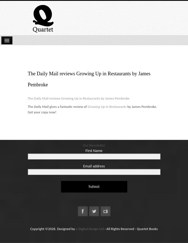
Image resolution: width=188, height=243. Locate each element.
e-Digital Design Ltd (90, 229)
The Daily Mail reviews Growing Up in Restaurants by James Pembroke (79, 98)
